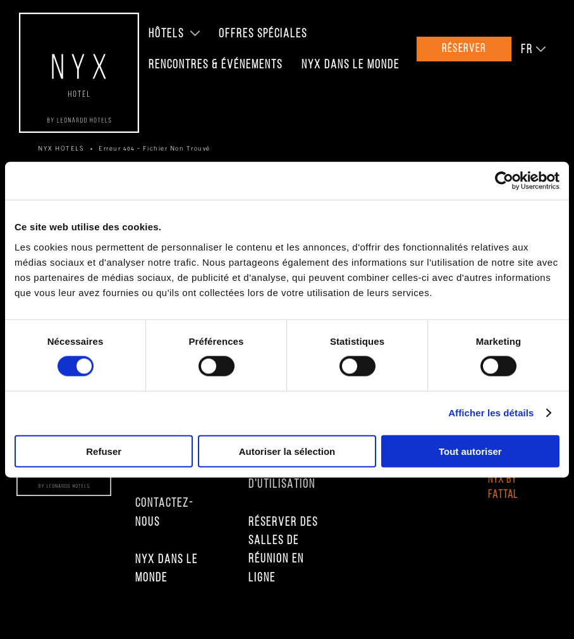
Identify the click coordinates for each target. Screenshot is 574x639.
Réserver (464, 49)
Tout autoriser (470, 450)
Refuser (103, 450)
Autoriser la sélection (287, 450)
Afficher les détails (491, 412)
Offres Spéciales (263, 34)
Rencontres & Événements (216, 65)
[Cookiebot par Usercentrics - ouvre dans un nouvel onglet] (504, 180)
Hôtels (166, 34)
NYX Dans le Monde (351, 65)
